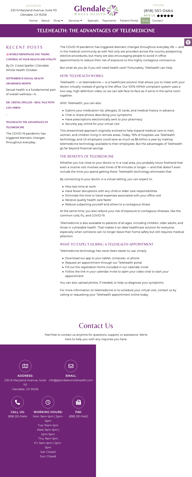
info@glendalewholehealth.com (71, 380)
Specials (93, 20)
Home (33, 20)
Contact (157, 20)
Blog (145, 20)
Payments (109, 20)
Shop (57, 20)
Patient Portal (129, 20)
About (45, 20)
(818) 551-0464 (158, 10)
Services (74, 20)
